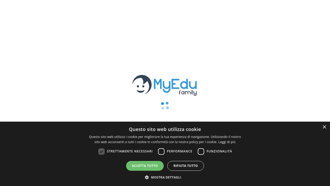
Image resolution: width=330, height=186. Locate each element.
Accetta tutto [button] (145, 166)
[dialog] (165, 154)
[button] (165, 177)
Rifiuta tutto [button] (186, 166)
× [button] (324, 127)
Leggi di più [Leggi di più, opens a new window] (227, 142)
